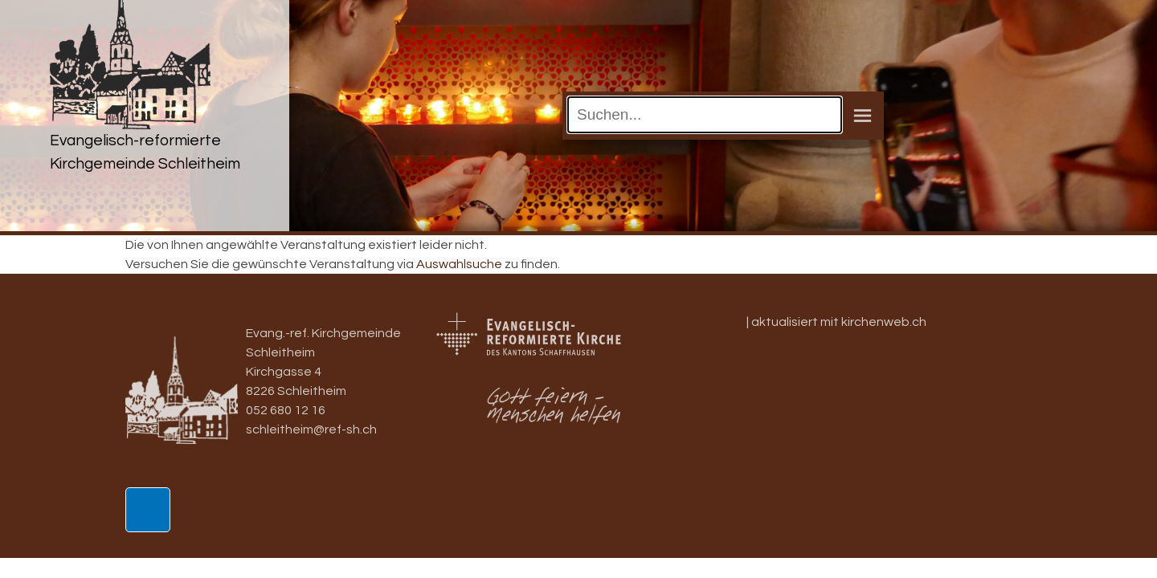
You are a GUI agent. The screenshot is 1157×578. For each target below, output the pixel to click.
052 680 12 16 (285, 410)
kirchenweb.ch (883, 321)
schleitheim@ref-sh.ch (311, 429)
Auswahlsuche (459, 264)
